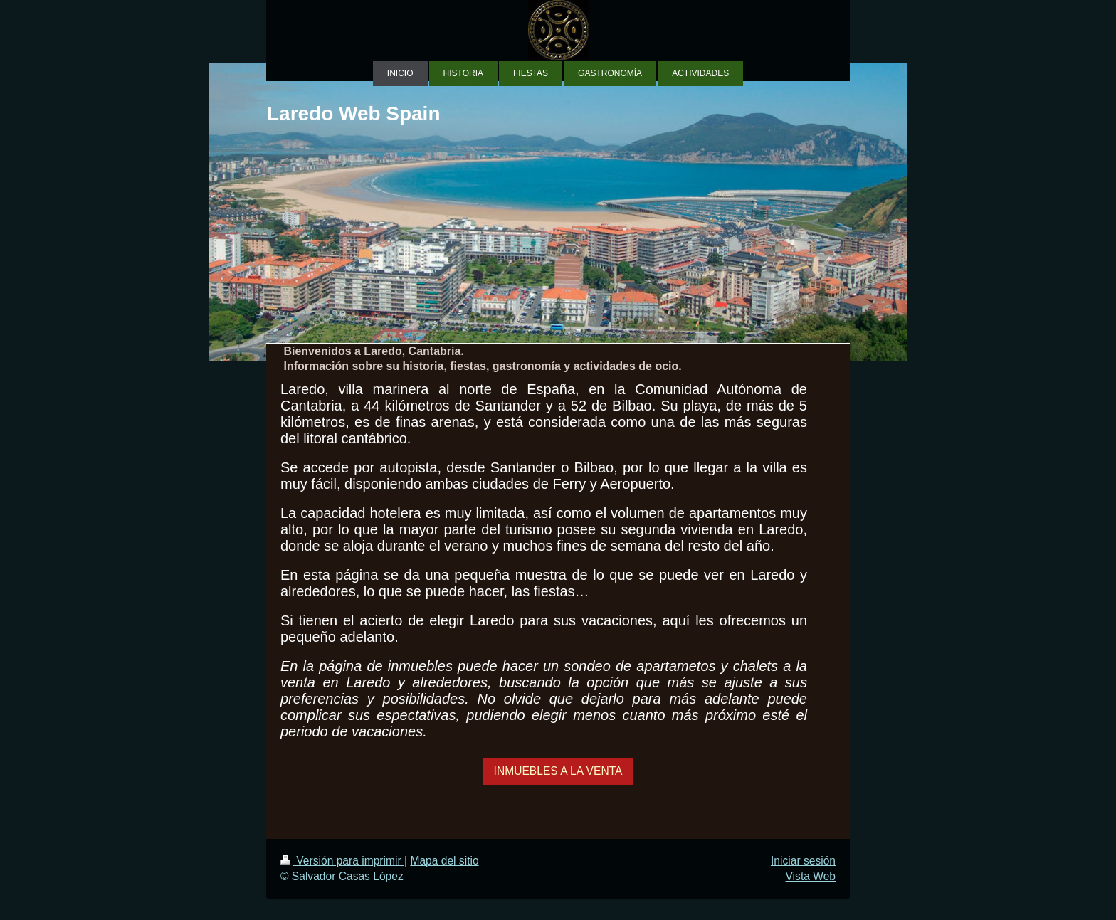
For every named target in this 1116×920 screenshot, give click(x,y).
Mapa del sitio (444, 861)
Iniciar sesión (803, 861)
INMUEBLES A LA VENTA (558, 771)
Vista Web (811, 876)
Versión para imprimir (342, 861)
